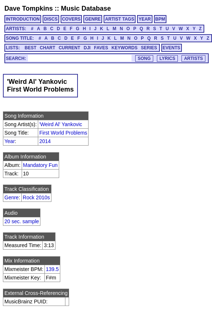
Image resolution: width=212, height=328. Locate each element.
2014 (45, 141)
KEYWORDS (125, 47)
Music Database (86, 8)
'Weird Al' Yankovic (60, 124)
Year (9, 141)
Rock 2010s (36, 197)
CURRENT (69, 47)
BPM (160, 19)
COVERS (71, 19)
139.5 (52, 269)
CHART (47, 47)
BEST (30, 47)
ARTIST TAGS (119, 19)
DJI (87, 47)
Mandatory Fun (40, 165)
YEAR (145, 19)
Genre (11, 197)
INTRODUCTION (23, 19)
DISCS (51, 19)
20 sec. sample (21, 221)
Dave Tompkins (28, 8)
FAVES (101, 47)
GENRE (93, 19)
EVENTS (171, 47)
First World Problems (63, 133)
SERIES (149, 47)
